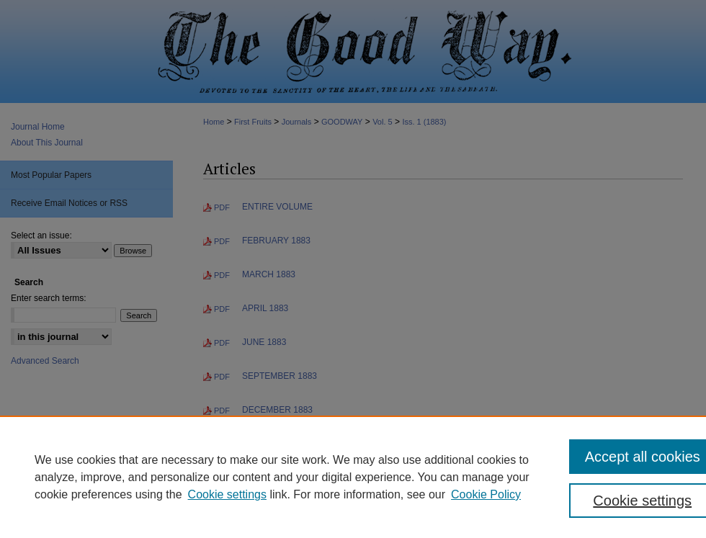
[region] (353, 477)
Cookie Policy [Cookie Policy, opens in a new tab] (486, 494)
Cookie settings (227, 494)
